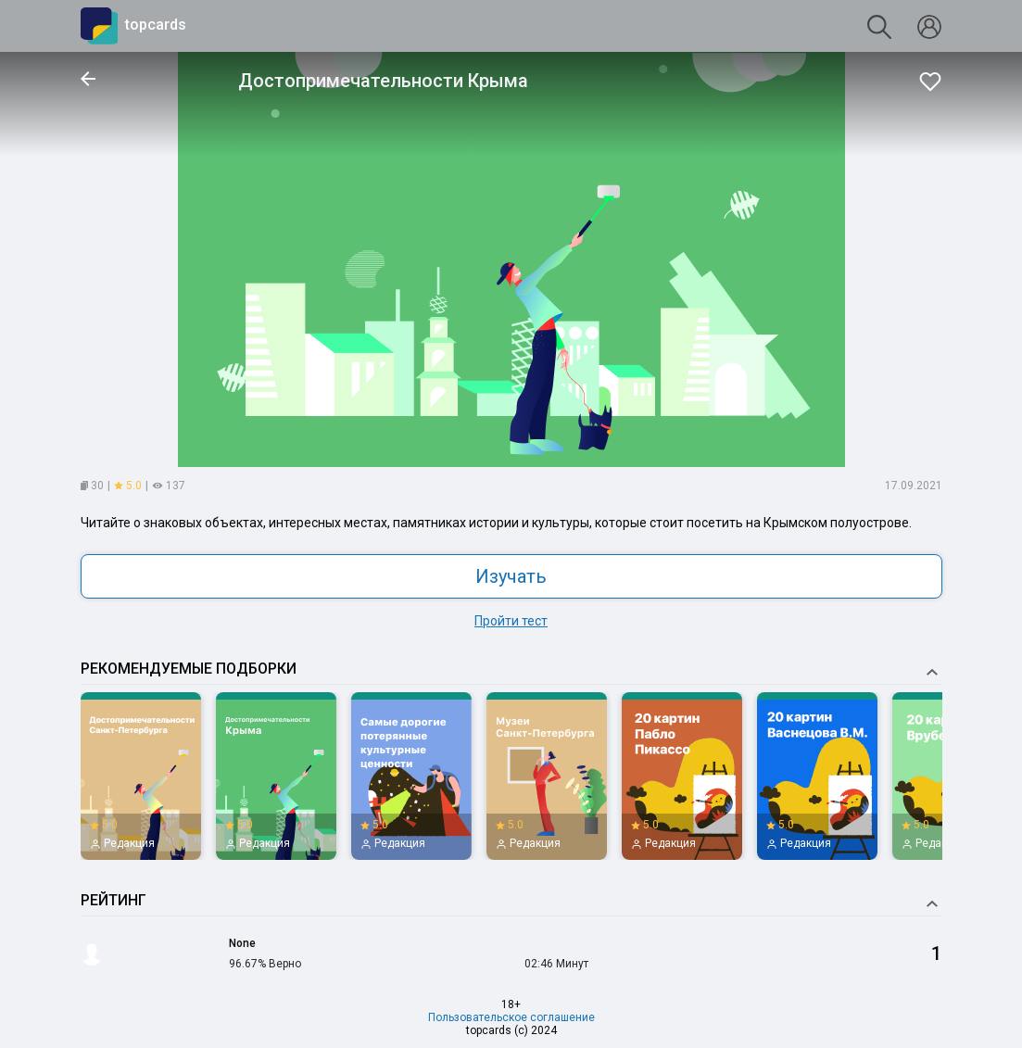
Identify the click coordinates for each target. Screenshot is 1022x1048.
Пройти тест (511, 620)
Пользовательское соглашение (511, 1017)
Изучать (511, 576)
